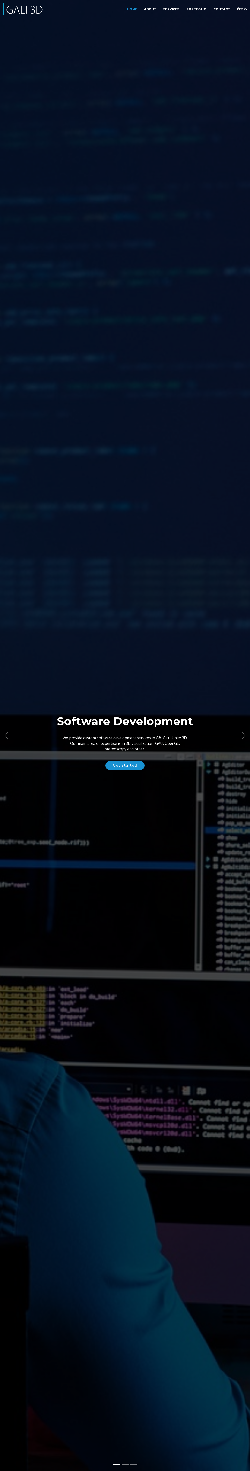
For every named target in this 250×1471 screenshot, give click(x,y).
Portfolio (196, 9)
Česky (242, 9)
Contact (221, 9)
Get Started (125, 765)
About (150, 9)
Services (171, 9)
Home (132, 9)
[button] (6, 735)
